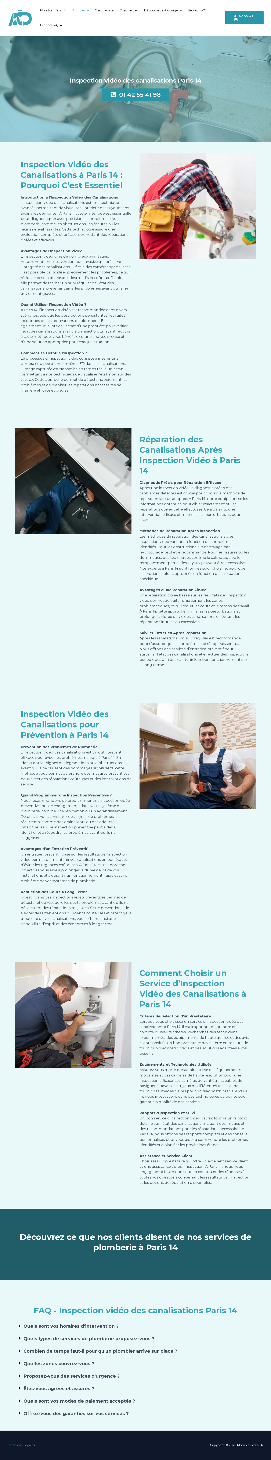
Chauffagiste (104, 10)
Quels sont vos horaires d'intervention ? (71, 1326)
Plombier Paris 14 (53, 10)
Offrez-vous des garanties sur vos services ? (76, 1413)
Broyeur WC (197, 10)
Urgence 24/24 (51, 25)
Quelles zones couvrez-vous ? (59, 1363)
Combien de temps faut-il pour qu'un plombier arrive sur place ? (100, 1351)
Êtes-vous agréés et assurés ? (59, 1388)
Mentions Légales (21, 1445)
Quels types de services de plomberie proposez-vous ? (89, 1338)
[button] (87, 10)
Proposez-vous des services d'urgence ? (72, 1376)
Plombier (80, 10)
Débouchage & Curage (163, 10)
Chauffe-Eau (129, 10)
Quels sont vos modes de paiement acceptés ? (79, 1401)
